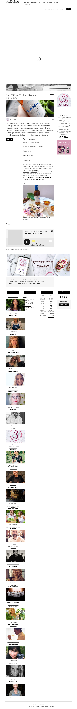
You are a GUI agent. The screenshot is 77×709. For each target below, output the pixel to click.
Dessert (11, 281)
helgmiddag (21, 281)
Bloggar (41, 2)
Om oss (26, 2)
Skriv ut (9, 139)
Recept (49, 2)
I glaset (42, 281)
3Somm (15, 281)
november (51, 315)
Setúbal (28, 283)
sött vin (35, 279)
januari (43, 298)
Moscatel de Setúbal (35, 283)
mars (42, 301)
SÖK (69, 9)
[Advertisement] (38, 23)
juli (51, 308)
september (51, 311)
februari (42, 300)
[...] (55, 9)
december (51, 317)
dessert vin (45, 279)
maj (51, 305)
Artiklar (27, 5)
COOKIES (41, 704)
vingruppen (36, 281)
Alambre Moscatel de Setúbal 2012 (17, 279)
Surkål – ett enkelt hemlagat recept (28, 303)
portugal (40, 279)
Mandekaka (30, 279)
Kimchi (24, 297)
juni (51, 306)
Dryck (56, 2)
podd (19, 283)
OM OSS (35, 704)
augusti (51, 310)
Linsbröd (25, 309)
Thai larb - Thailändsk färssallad (29, 299)
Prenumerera (64, 304)
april (42, 303)
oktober (51, 313)
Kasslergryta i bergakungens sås (28, 306)
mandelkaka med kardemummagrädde (39, 177)
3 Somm (14, 119)
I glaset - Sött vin (13, 283)
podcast (34, 2)
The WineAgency (28, 281)
